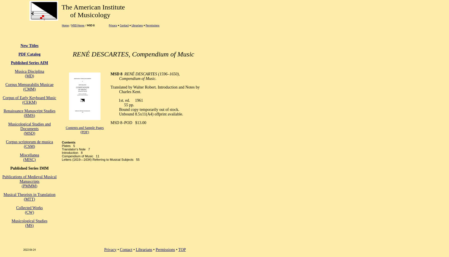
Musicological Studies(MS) (30, 223)
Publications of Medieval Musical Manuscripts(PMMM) (29, 181)
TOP (182, 250)
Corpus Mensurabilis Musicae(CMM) (29, 87)
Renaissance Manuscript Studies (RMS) (29, 113)
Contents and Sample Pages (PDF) (85, 130)
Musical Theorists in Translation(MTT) (29, 197)
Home (65, 25)
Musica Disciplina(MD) (29, 73)
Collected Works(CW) (29, 210)
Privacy (113, 25)
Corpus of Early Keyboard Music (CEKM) (29, 100)
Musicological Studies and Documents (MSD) (29, 129)
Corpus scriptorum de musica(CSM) (29, 144)
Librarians (137, 25)
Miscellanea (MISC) (29, 157)
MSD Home (77, 25)
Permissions (152, 25)
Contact (124, 25)
